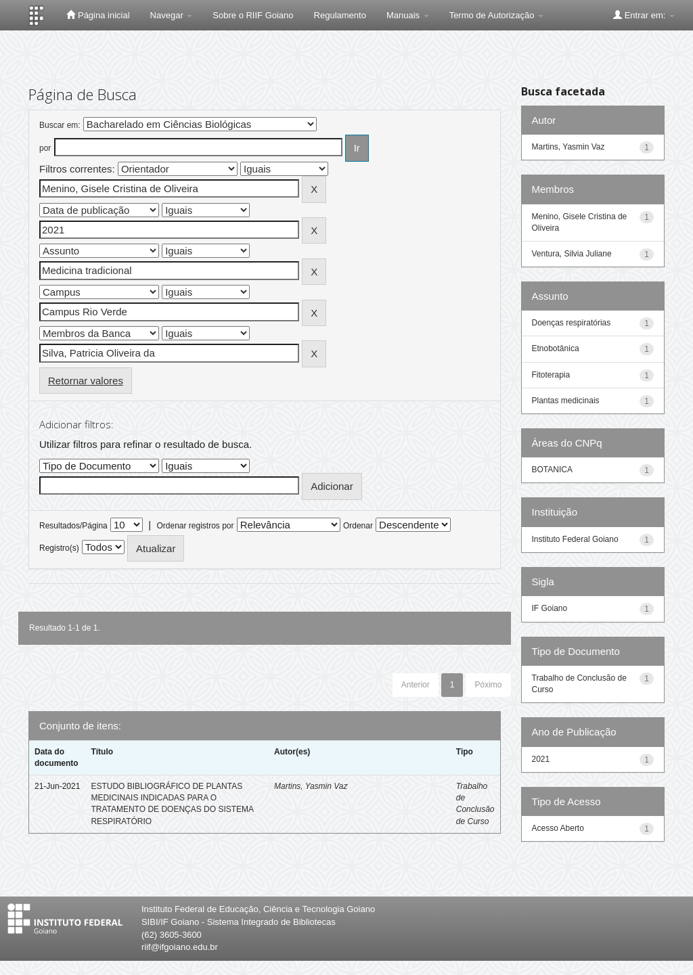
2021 (541, 759)
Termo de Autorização (496, 15)
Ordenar (358, 525)
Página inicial (97, 14)
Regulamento (340, 15)
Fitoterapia (551, 375)
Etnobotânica (555, 348)
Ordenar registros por (194, 525)
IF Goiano (550, 608)
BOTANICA (552, 469)
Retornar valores (85, 380)
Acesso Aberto (558, 828)
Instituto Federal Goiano (575, 539)
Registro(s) (59, 548)
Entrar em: (644, 14)
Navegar (171, 15)
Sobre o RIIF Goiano (253, 15)
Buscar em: (60, 125)
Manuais (407, 15)
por (45, 148)
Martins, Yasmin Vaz (310, 786)
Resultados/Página (73, 525)
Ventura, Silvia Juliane (572, 253)
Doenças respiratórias (571, 322)
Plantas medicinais (566, 400)
